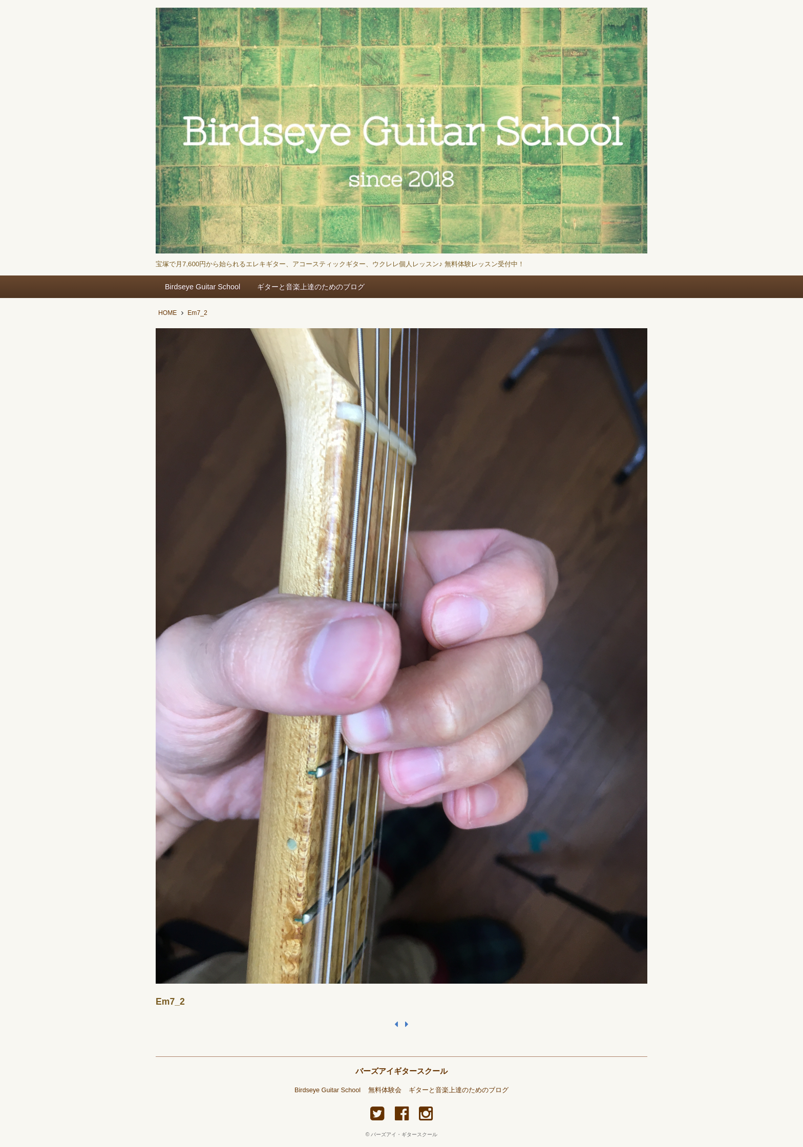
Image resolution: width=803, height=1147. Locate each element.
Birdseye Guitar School (202, 287)
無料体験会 (385, 1090)
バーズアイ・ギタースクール (404, 1134)
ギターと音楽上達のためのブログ (311, 287)
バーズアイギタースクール (401, 1071)
